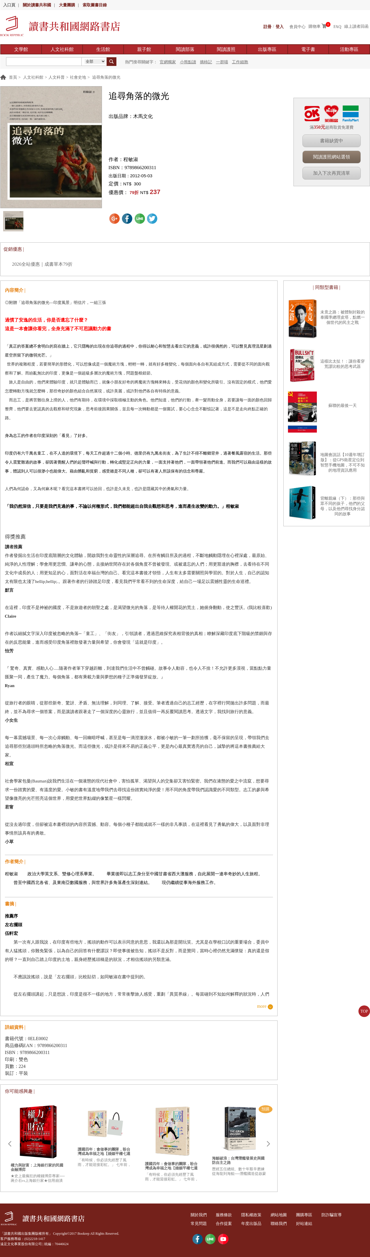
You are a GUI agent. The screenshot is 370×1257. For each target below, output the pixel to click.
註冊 (267, 26)
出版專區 (267, 49)
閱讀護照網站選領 (331, 156)
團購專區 (312, 1215)
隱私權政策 (256, 1215)
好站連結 (312, 1223)
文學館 (21, 49)
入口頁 (9, 5)
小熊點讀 (188, 62)
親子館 (144, 49)
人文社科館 (62, 49)
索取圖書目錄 (95, 5)
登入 (280, 26)
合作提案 (226, 1223)
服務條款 (226, 1215)
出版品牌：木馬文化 (131, 116)
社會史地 (78, 77)
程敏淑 (130, 159)
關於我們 (199, 1215)
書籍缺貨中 (331, 140)
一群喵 (222, 62)
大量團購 (67, 5)
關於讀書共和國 (37, 5)
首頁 (13, 77)
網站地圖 (284, 1215)
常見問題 (199, 1223)
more (262, 1006)
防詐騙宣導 (340, 1215)
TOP (364, 1011)
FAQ (337, 26)
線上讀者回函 (356, 26)
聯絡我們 (284, 1223)
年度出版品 (256, 1223)
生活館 (103, 49)
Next (268, 1144)
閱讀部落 (185, 49)
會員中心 (297, 26)
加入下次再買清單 (331, 173)
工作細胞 (240, 62)
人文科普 (57, 77)
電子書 (308, 49)
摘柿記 (206, 62)
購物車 (314, 26)
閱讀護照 (226, 49)
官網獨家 (168, 62)
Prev (9, 1144)
